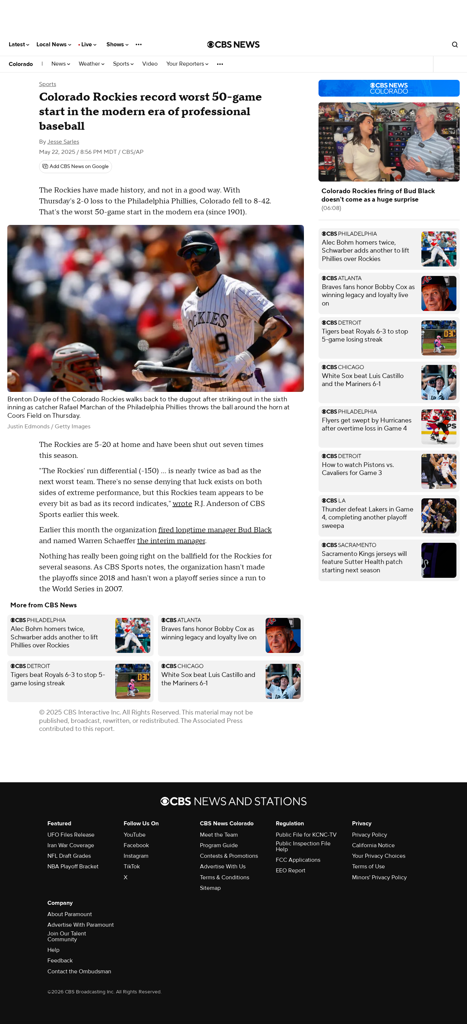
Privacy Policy (369, 835)
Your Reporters (187, 64)
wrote (182, 504)
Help (53, 950)
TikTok (132, 866)
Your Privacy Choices (378, 856)
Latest (19, 44)
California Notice (373, 845)
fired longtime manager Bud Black (215, 530)
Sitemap (210, 888)
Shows (117, 44)
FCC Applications (298, 860)
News (60, 64)
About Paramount (69, 914)
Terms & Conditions (224, 877)
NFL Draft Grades (69, 856)
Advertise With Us (223, 866)
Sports (123, 64)
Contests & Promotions (229, 856)
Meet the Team (219, 835)
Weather (91, 64)
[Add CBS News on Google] (75, 166)
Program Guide (219, 845)
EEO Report (290, 870)
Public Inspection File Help (303, 846)
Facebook (136, 845)
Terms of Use (368, 866)
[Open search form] (455, 44)
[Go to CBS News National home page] (233, 44)
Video (150, 64)
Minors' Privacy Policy (379, 877)
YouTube (135, 835)
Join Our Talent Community (66, 936)
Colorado (21, 64)
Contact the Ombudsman (79, 971)
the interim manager (171, 541)
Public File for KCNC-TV (306, 835)
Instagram (136, 856)
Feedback (60, 960)
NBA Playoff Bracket (73, 866)
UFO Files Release (70, 835)
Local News (53, 44)
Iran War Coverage (70, 845)
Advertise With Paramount (80, 925)
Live (88, 44)
